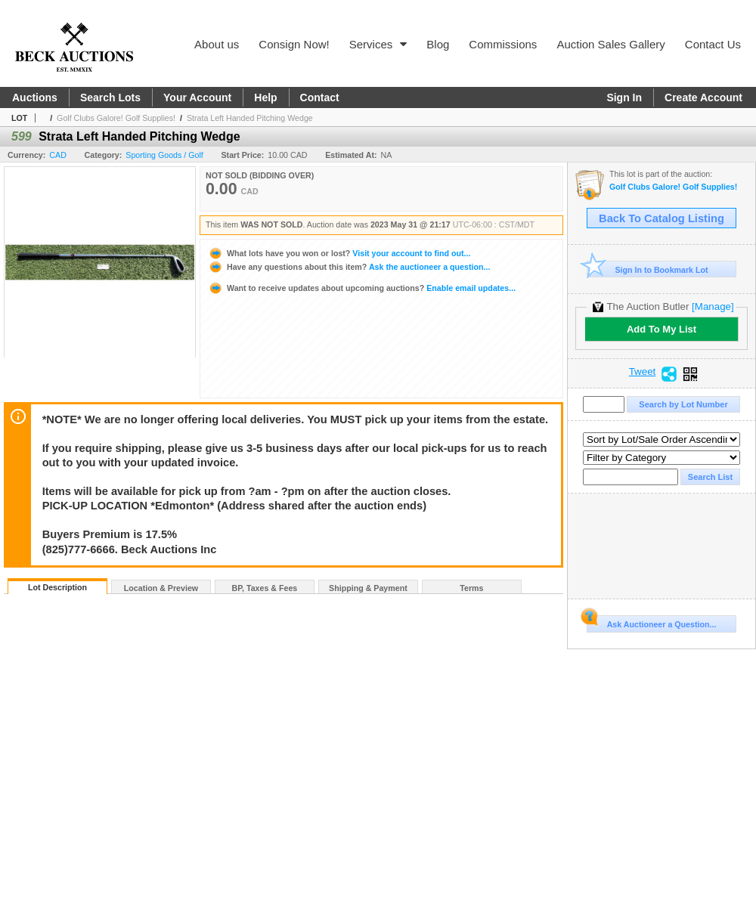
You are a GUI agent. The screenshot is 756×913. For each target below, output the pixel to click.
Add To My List (661, 329)
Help (265, 97)
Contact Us (713, 44)
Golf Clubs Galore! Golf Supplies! (116, 117)
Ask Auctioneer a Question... (651, 622)
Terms (471, 588)
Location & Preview (161, 588)
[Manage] (712, 306)
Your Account (197, 97)
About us (216, 44)
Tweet (642, 372)
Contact (319, 97)
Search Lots (110, 97)
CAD (58, 154)
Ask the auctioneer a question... (349, 266)
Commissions (503, 44)
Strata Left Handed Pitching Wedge (250, 117)
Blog (437, 44)
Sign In (624, 97)
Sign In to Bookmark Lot (647, 269)
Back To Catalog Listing (661, 218)
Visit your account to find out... (339, 253)
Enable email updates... (362, 287)
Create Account (703, 97)
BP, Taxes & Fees (265, 588)
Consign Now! (294, 44)
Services (378, 44)
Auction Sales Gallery (610, 44)
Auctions (34, 97)
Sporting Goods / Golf (164, 154)
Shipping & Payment (368, 588)
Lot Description (57, 587)
